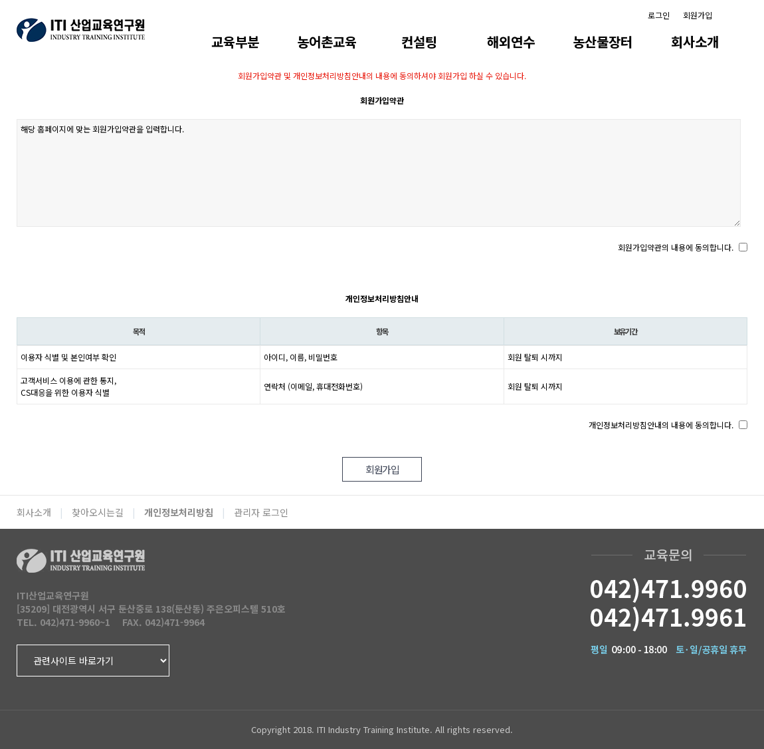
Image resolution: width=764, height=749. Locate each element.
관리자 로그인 (261, 512)
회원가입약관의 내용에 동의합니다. (675, 247)
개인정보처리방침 (178, 512)
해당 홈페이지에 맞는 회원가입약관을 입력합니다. (379, 173)
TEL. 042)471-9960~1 (63, 622)
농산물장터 (602, 41)
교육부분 (235, 41)
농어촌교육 (327, 41)
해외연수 (511, 41)
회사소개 (695, 41)
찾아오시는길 (98, 512)
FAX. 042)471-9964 (163, 622)
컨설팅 (419, 41)
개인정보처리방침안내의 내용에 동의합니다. (661, 424)
